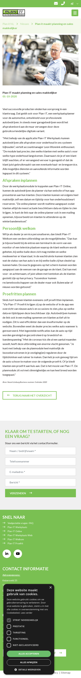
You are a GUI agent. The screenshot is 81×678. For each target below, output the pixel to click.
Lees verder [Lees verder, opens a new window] (27, 612)
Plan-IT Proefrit (15, 543)
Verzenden (18, 493)
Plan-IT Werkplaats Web (20, 535)
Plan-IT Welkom (16, 539)
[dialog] (28, 629)
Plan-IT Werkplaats (17, 527)
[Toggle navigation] (75, 12)
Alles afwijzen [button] (28, 662)
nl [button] (72, 3)
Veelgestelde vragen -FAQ (20, 523)
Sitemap (65, 672)
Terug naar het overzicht (32, 395)
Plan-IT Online (15, 531)
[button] (29, 669)
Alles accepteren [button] (29, 653)
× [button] (50, 587)
